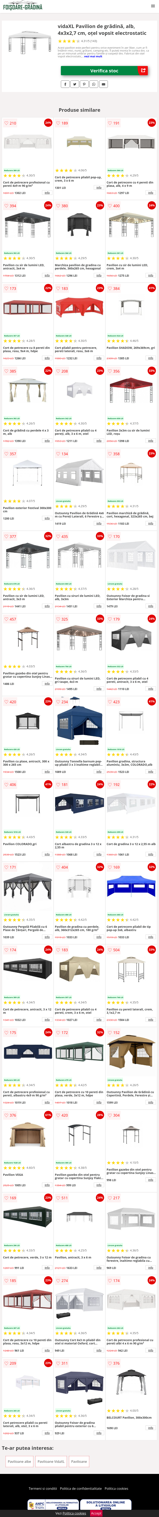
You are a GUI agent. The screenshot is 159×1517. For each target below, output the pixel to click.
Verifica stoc (119, 70)
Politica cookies (116, 1488)
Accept (96, 1513)
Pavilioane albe (19, 1461)
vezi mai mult (93, 56)
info (47, 192)
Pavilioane (79, 1461)
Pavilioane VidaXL (51, 1461)
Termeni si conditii (43, 1488)
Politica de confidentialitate (81, 1488)
